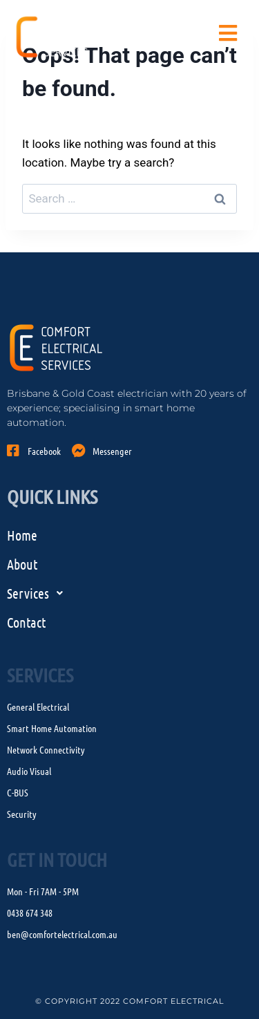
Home (22, 535)
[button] (129, 593)
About (22, 564)
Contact (26, 622)
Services (38, 593)
